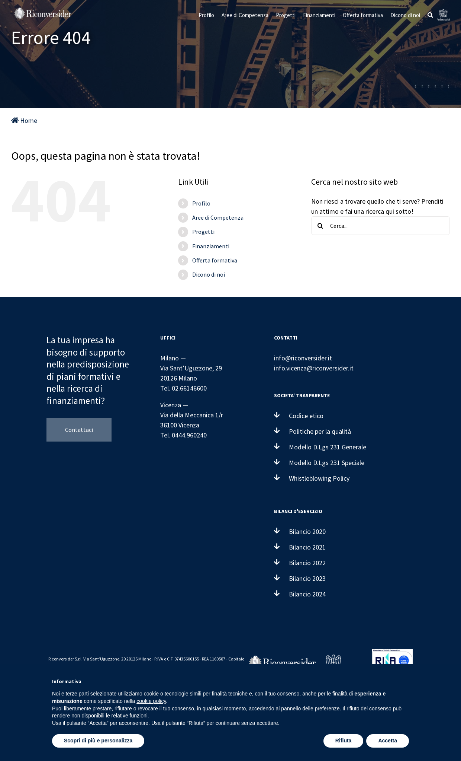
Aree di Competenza (218, 217)
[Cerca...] (380, 225)
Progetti (203, 231)
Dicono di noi (208, 274)
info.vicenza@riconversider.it (314, 368)
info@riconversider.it (303, 358)
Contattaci (79, 429)
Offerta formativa (214, 260)
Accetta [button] (387, 741)
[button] (430, 15)
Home (24, 120)
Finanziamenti (210, 246)
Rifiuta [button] (343, 741)
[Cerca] (320, 225)
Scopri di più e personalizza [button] (98, 741)
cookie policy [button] (151, 701)
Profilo (201, 203)
